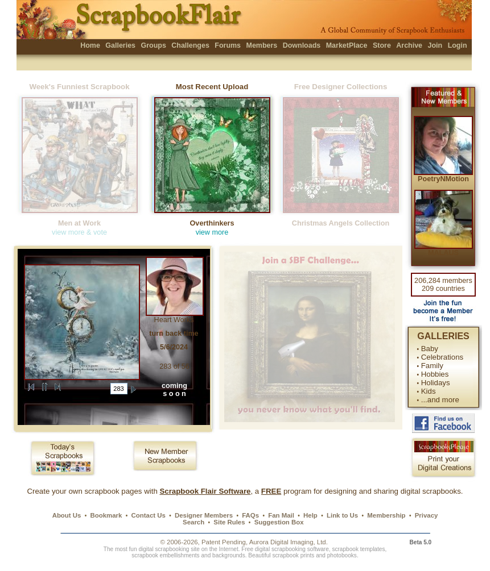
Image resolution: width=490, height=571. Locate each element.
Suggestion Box (279, 522)
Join (435, 45)
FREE (271, 491)
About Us (66, 515)
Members (262, 45)
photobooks (342, 555)
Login (457, 45)
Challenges (190, 45)
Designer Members (204, 515)
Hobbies (435, 374)
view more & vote (79, 232)
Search (193, 522)
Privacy (426, 515)
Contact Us (148, 515)
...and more (440, 399)
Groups (153, 45)
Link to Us (342, 515)
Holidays (435, 382)
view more (212, 232)
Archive (409, 45)
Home (90, 45)
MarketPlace (347, 45)
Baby (429, 348)
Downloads (302, 45)
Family (432, 365)
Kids (428, 391)
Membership (386, 515)
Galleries (120, 45)
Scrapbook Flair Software (204, 491)
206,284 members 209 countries (443, 285)
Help (310, 515)
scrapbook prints (293, 555)
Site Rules (229, 522)
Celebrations (442, 357)
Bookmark (106, 515)
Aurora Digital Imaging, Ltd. (288, 542)
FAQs (250, 515)
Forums (228, 45)
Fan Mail (281, 515)
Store (382, 45)
